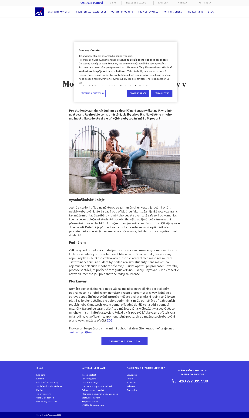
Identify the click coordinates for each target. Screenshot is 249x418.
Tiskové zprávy (43, 393)
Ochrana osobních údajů (93, 390)
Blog (211, 11)
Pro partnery (195, 11)
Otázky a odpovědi (45, 397)
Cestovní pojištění (59, 11)
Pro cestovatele (148, 11)
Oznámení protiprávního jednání (97, 386)
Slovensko (132, 374)
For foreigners (172, 11)
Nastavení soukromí (91, 397)
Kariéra (39, 390)
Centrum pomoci (92, 2)
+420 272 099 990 (190, 381)
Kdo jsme (40, 374)
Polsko (130, 378)
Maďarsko (131, 382)
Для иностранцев (90, 382)
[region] (125, 72)
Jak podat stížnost (90, 401)
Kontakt (183, 2)
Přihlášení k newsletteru (93, 405)
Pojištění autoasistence (91, 11)
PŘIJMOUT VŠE (162, 93)
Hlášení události (89, 374)
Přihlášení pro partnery (47, 382)
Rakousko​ (131, 386)
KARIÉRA (163, 2)
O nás (113, 2)
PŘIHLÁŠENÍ (206, 2)
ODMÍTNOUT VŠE (138, 93)
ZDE (109, 320)
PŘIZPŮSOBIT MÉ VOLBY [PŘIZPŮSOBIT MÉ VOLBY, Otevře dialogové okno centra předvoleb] (92, 93)
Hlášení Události (137, 2)
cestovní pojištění (80, 332)
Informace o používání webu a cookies (100, 393)
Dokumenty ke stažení (46, 401)
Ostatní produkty (122, 11)
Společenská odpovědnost (49, 386)
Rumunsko (132, 390)
